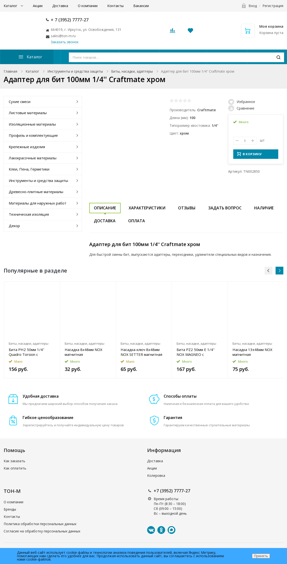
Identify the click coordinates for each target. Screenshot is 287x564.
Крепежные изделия (27, 146)
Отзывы (187, 208)
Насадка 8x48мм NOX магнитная (83, 352)
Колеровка (156, 475)
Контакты (115, 5)
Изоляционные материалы (32, 124)
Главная (10, 71)
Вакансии (141, 5)
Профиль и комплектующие (33, 135)
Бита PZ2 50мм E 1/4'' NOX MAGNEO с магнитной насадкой (196, 352)
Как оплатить (15, 468)
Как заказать (14, 461)
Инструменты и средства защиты (75, 71)
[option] (32, 330)
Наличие (264, 208)
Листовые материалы (28, 112)
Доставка (60, 5)
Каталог (11, 5)
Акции (38, 5)
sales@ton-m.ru (63, 36)
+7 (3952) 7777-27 (172, 491)
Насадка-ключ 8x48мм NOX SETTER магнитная (141, 352)
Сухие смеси (19, 101)
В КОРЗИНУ (249, 155)
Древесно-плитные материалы (36, 191)
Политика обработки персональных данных (40, 523)
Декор (14, 225)
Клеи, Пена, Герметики (29, 169)
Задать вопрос (225, 208)
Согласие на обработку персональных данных (42, 531)
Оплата (136, 220)
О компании (88, 5)
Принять (261, 556)
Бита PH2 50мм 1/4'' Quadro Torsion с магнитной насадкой (27, 352)
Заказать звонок (65, 42)
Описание (105, 208)
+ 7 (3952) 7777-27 (70, 20)
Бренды (10, 509)
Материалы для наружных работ (37, 203)
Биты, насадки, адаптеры (132, 71)
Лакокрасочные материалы (32, 157)
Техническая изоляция (29, 214)
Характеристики (147, 208)
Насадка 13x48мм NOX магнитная (252, 352)
